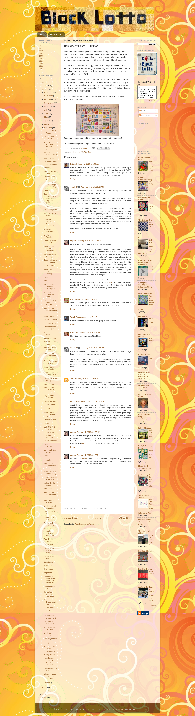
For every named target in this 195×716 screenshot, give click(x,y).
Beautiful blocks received (50, 362)
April (46, 121)
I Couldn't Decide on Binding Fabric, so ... (50, 222)
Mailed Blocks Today (49, 484)
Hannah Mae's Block (50, 178)
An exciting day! (50, 210)
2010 (41, 51)
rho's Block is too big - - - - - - (50, 610)
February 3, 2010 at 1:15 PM (85, 299)
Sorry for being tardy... (50, 451)
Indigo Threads (144, 430)
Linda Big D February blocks (48, 458)
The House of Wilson (144, 534)
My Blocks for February (49, 628)
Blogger (137, 709)
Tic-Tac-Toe (86, 152)
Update (47, 206)
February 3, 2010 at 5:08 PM (92, 348)
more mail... (48, 489)
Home (42, 34)
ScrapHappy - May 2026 (151, 228)
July (46, 110)
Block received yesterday (50, 507)
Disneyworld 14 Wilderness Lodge (151, 597)
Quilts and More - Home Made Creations (145, 265)
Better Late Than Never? (151, 437)
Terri (72, 379)
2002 (41, 69)
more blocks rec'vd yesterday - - (50, 248)
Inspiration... (49, 573)
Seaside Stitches (145, 553)
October (47, 99)
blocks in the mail (49, 518)
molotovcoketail (116, 709)
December (48, 92)
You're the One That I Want (151, 542)
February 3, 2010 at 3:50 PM (88, 332)
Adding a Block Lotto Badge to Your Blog (50, 185)
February (48, 128)
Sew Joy (141, 240)
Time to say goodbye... (142, 422)
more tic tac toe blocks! (50, 172)
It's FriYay (151, 185)
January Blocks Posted (50, 343)
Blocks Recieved (50, 320)
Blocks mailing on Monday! (50, 524)
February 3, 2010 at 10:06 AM (89, 241)
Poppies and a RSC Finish (151, 168)
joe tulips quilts (145, 477)
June (46, 114)
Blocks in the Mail (49, 557)
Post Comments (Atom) (84, 524)
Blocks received (50, 441)
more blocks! (49, 384)
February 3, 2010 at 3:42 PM (87, 317)
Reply (72, 179)
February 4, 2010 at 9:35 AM (88, 432)
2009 (41, 53)
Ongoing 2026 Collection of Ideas (145, 288)
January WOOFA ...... (151, 457)
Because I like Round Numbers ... (49, 649)
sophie (73, 241)
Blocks (46, 277)
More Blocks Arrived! (49, 501)
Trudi (72, 317)
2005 (41, 63)
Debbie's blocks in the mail (50, 478)
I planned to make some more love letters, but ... (50, 579)
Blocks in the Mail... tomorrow (49, 435)
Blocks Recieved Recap (50, 379)
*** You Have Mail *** (49, 138)
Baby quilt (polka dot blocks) (50, 261)
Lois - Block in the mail (49, 513)
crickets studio (144, 522)
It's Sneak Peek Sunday (50, 255)
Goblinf (73, 187)
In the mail (48, 565)
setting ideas (75, 152)
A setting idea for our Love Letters (51, 641)
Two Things (48, 569)
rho (71, 299)
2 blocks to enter (50, 420)
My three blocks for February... (50, 163)
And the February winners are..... (48, 145)
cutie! (46, 190)
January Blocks (50, 338)
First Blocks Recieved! (49, 540)
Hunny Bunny (49, 655)
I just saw (85, 443)
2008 (41, 56)
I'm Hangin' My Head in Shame (50, 302)
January (47, 683)
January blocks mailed (50, 348)
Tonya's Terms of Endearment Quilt (51, 602)
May (46, 117)
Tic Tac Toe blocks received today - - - (49, 532)
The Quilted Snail (145, 222)
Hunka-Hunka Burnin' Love (50, 374)
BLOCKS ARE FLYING (50, 428)
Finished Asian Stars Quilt (50, 328)
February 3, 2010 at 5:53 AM (87, 164)
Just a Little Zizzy (145, 589)
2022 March (142, 390)
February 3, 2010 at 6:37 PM (86, 379)
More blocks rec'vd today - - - (50, 310)
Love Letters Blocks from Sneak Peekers (50, 661)
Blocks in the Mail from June (49, 550)
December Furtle (151, 323)
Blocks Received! (49, 236)
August (47, 106)
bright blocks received (49, 397)
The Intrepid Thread (143, 499)
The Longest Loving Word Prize (50, 294)
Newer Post (70, 518)
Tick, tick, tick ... (50, 158)
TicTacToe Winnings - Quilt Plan (49, 594)
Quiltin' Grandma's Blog (145, 181)
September (49, 103)
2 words (47, 167)
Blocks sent (48, 545)
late (45, 281)
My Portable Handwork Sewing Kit (49, 286)
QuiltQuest (142, 285)
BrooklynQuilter (145, 571)
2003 (41, 66)
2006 (41, 61)
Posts (142, 113)
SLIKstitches (143, 388)
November (48, 96)
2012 (41, 46)
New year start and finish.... (151, 485)
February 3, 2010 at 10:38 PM (93, 401)
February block (50, 323)
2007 (41, 58)
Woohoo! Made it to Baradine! (151, 209)
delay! (46, 423)
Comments (144, 118)
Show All (153, 608)
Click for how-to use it (146, 103)
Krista (72, 164)
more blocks (49, 316)
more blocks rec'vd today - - (50, 355)
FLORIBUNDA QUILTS (144, 376)
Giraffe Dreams (144, 357)
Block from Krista (48, 634)
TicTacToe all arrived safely (50, 153)
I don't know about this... (49, 622)
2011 (41, 48)
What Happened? (151, 343)
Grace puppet (151, 271)
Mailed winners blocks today (50, 472)
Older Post (125, 518)
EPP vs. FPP (150, 558)
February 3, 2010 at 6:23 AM (92, 187)
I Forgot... (48, 408)
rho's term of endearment (50, 617)
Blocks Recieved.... (50, 445)
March (47, 124)
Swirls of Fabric (145, 296)
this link (85, 459)
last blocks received (48, 230)
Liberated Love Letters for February (50, 676)
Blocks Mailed (49, 405)
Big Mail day (49, 266)
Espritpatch (143, 319)
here (110, 282)
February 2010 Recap (50, 132)
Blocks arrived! (50, 401)
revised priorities (144, 471)
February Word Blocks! (50, 242)
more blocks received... (49, 368)
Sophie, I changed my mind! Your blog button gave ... (50, 198)
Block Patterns (56, 34)
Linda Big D (75, 401)
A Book (150, 360)
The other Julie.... (48, 333)
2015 (44, 78)
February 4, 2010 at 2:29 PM (88, 455)
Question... (48, 562)
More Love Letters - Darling (48, 271)
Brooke (73, 332)
